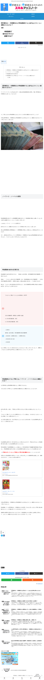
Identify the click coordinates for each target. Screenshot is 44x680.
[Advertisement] (22, 104)
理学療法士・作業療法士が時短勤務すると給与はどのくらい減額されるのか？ (23, 70)
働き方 (2, 567)
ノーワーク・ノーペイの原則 (13, 71)
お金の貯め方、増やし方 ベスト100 (8, 491)
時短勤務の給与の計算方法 (12, 73)
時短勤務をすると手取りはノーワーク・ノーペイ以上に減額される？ (21, 75)
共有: (9, 77)
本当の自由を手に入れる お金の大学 (9, 472)
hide (5, 61)
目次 (20, 67)
